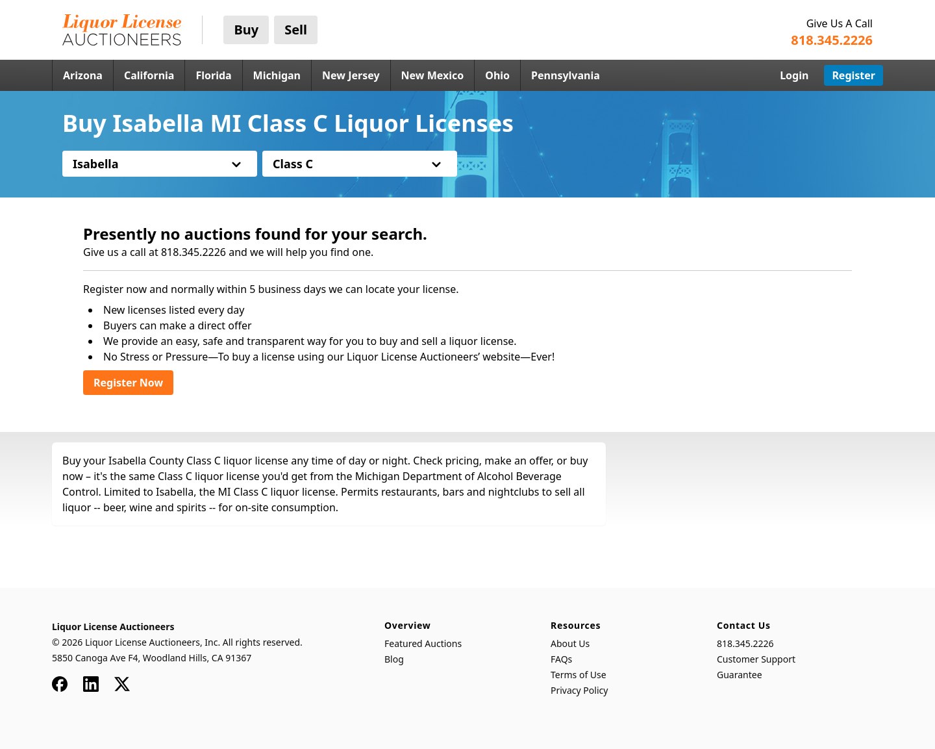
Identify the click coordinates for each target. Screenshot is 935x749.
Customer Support (756, 659)
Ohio (497, 75)
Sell (295, 29)
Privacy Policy (579, 690)
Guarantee (739, 674)
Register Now (128, 382)
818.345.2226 (745, 643)
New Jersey (351, 75)
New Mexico (432, 75)
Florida (213, 75)
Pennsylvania (565, 75)
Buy (246, 29)
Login (794, 75)
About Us (570, 643)
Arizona (83, 75)
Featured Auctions (423, 643)
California (149, 75)
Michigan (277, 75)
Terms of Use (578, 674)
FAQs (561, 659)
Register (853, 75)
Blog (394, 659)
